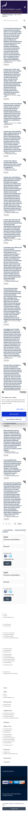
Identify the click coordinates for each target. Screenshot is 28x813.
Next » (20, 523)
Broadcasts (6, 669)
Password (6, 546)
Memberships (7, 622)
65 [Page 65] (15, 523)
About (5, 611)
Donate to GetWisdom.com (8, 617)
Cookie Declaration (8, 771)
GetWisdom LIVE (6, 671)
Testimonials (7, 678)
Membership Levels (7, 625)
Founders (5, 615)
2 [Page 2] (6, 523)
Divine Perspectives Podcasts (9, 660)
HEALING (6, 642)
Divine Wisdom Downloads (8, 634)
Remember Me (9, 559)
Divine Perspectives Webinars (9, 659)
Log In (7, 563)
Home (5, 607)
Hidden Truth (7, 646)
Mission (4, 614)
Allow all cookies (14, 414)
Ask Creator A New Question (9, 632)
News (18, 794)
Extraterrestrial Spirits (11, 423)
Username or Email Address (12, 539)
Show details (20, 409)
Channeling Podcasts (7, 650)
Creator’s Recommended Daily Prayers (11, 637)
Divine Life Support (7, 624)
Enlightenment (7, 630)
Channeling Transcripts (7, 664)
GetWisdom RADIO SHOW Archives (10, 673)
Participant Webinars (7, 662)
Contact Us (6, 682)
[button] (5, 557)
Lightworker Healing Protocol (12, 212)
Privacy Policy (6, 794)
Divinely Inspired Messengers (12, 61)
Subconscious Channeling (11, 153)
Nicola (6, 60)
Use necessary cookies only (13, 419)
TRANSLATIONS (7, 795)
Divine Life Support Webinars (9, 657)
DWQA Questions (7, 14)
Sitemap (13, 794)
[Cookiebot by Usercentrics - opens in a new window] (20, 392)
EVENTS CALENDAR (7, 654)
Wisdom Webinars (7, 651)
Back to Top (14, 808)
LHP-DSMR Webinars (7, 656)
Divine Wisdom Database (7, 530)
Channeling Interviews (7, 648)
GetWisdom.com (11, 9)
